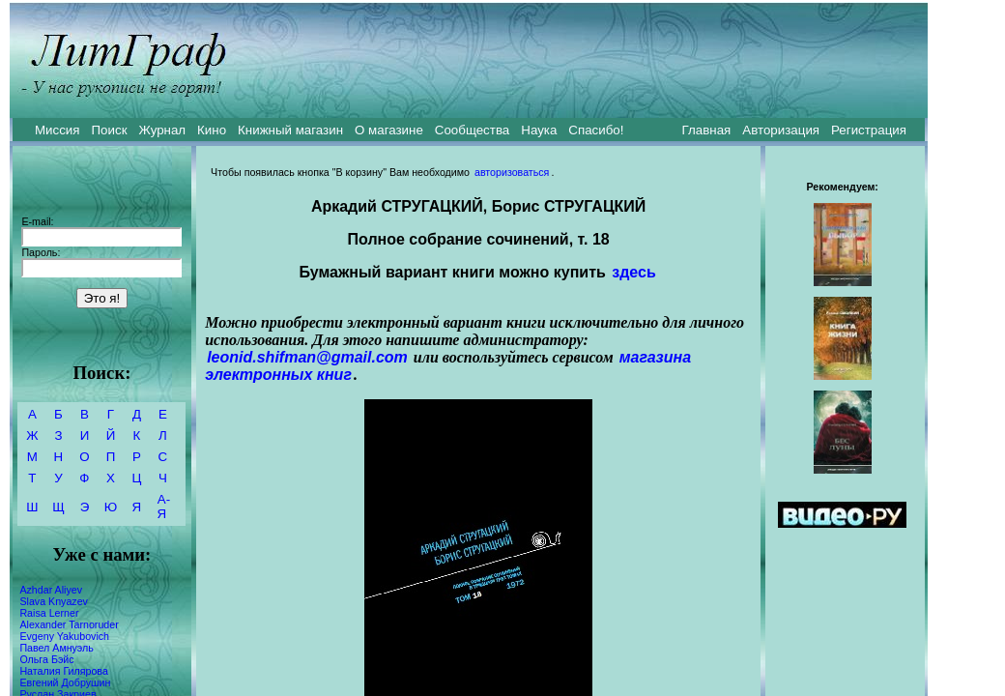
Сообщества (472, 130)
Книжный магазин (290, 130)
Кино (211, 130)
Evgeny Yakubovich (64, 636)
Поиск (110, 130)
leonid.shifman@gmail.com (307, 357)
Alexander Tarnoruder (68, 624)
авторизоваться (511, 172)
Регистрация (868, 130)
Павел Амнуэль (56, 647)
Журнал (162, 130)
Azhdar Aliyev (50, 589)
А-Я (164, 506)
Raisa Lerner (48, 613)
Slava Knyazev (53, 601)
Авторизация (780, 130)
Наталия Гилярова (63, 671)
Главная (707, 130)
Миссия (57, 130)
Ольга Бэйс (46, 659)
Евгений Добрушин (64, 682)
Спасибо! (595, 130)
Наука (539, 130)
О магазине (389, 130)
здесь (634, 272)
